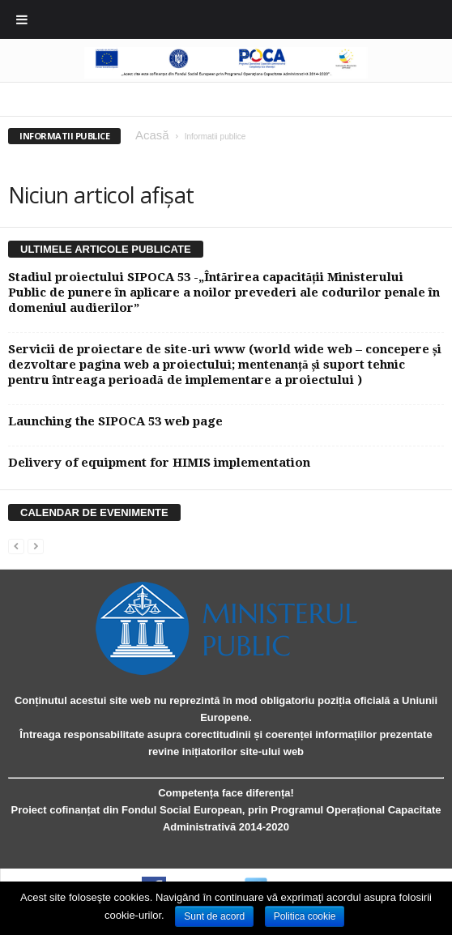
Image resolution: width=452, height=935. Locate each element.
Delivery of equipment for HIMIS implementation (159, 462)
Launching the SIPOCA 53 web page (115, 421)
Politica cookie (305, 916)
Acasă (152, 135)
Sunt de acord (214, 916)
